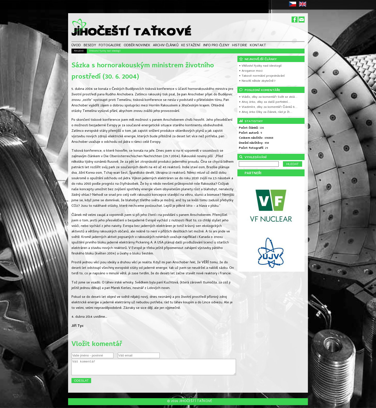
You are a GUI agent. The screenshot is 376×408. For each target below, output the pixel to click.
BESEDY (90, 46)
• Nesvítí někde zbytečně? (257, 81)
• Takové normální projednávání (262, 76)
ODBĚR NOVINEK (137, 46)
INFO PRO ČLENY (216, 46)
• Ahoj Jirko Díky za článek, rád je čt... (265, 112)
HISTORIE (239, 46)
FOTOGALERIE (110, 46)
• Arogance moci (251, 71)
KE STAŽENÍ (190, 46)
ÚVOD (76, 46)
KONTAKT (258, 46)
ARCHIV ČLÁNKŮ (166, 46)
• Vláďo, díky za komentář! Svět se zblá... (268, 97)
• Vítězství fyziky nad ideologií (260, 66)
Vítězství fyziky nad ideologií (105, 51)
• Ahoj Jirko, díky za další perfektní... (265, 102)
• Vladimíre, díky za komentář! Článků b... (268, 107)
